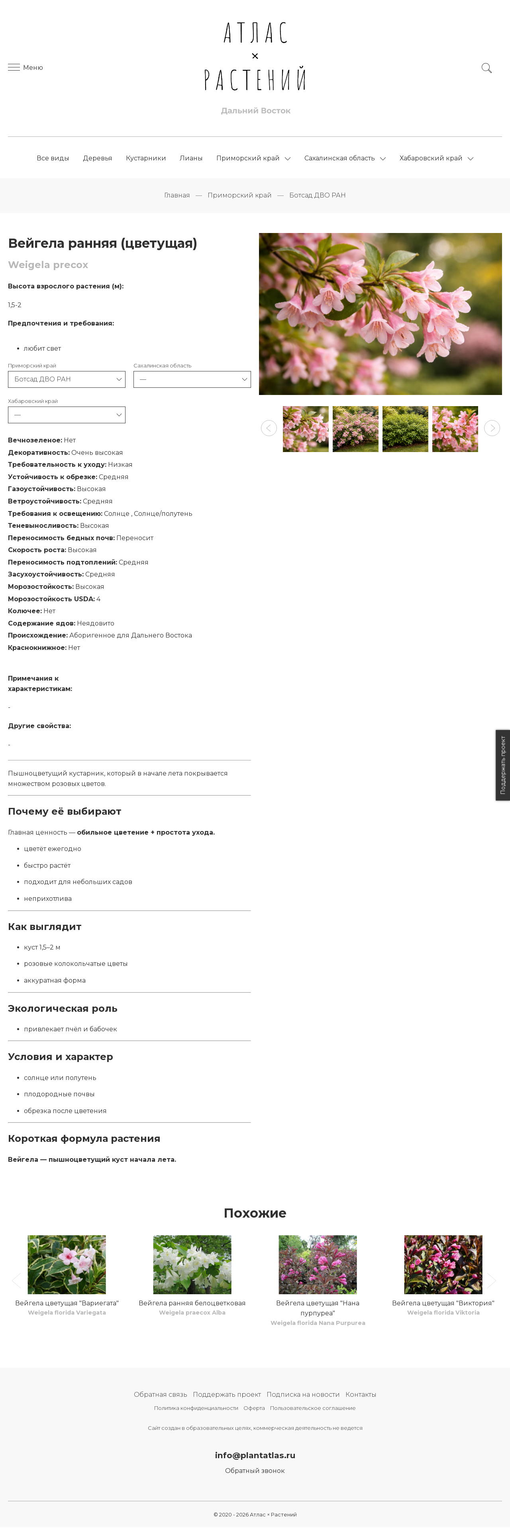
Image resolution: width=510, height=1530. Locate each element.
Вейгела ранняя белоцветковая (192, 1305)
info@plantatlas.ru (255, 1458)
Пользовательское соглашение (313, 1410)
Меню (25, 69)
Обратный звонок (255, 1473)
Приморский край (248, 159)
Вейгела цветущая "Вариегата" (67, 1305)
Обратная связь (160, 1397)
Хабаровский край (431, 159)
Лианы (191, 159)
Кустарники (146, 159)
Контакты (361, 1397)
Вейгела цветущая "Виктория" (443, 1305)
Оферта (254, 1410)
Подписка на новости (303, 1397)
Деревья (97, 159)
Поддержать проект (227, 1397)
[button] (269, 430)
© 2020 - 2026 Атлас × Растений (255, 1517)
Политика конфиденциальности (196, 1410)
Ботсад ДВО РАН (317, 197)
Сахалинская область (339, 159)
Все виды (53, 159)
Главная (177, 197)
